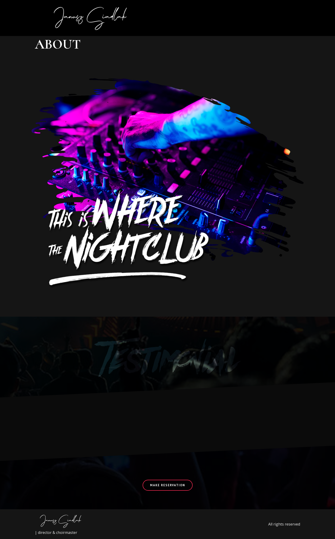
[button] (285, 18)
